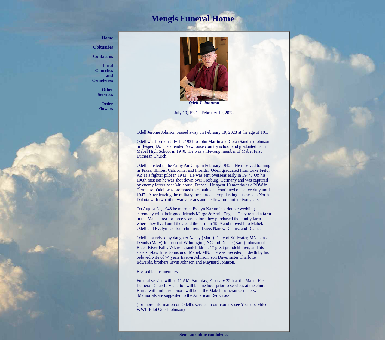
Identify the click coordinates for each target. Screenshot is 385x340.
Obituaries (103, 47)
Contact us (103, 56)
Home (107, 38)
